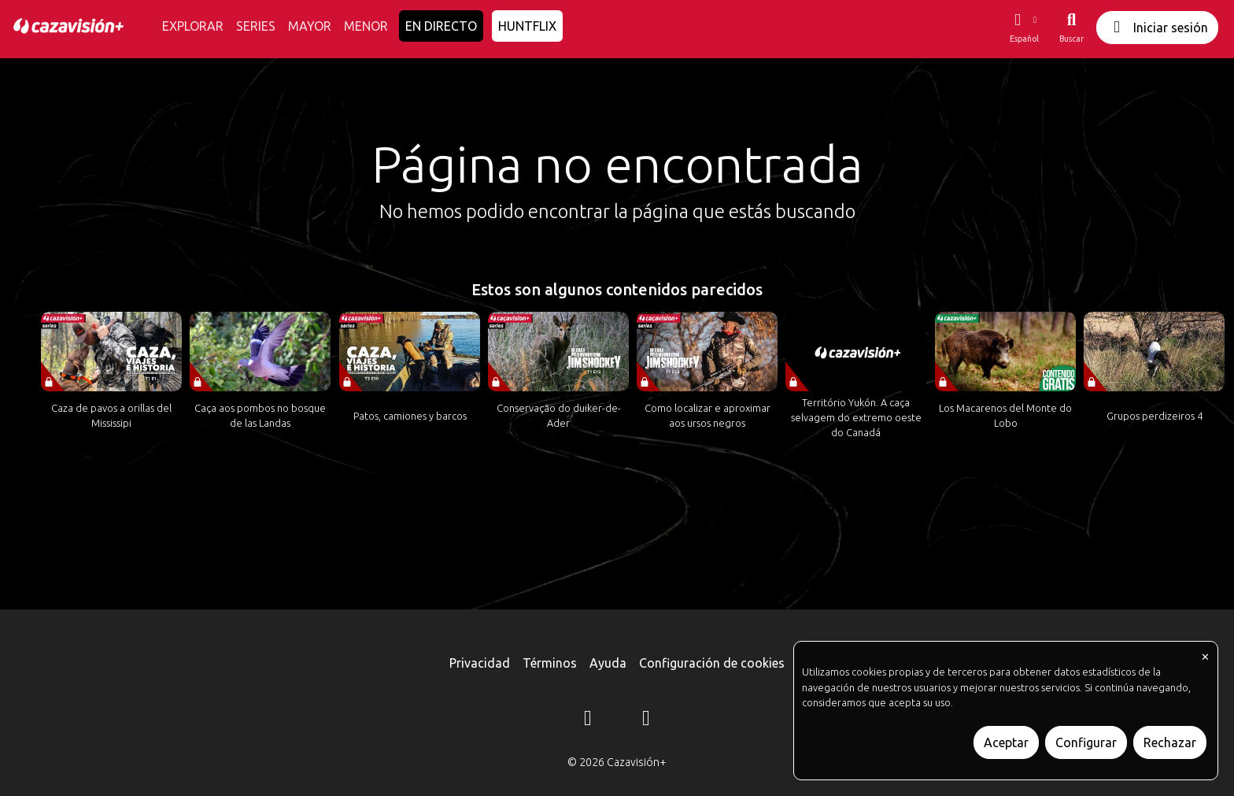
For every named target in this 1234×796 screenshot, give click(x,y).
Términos (550, 663)
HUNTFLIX (527, 26)
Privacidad (479, 663)
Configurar (1086, 742)
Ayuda (607, 663)
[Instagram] (588, 720)
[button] (1024, 28)
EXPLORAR (193, 26)
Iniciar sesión (1157, 27)
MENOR (366, 26)
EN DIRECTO (441, 26)
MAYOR (309, 26)
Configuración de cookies (712, 663)
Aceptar (1006, 742)
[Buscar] (1071, 28)
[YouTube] (646, 720)
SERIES (255, 26)
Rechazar (1169, 742)
